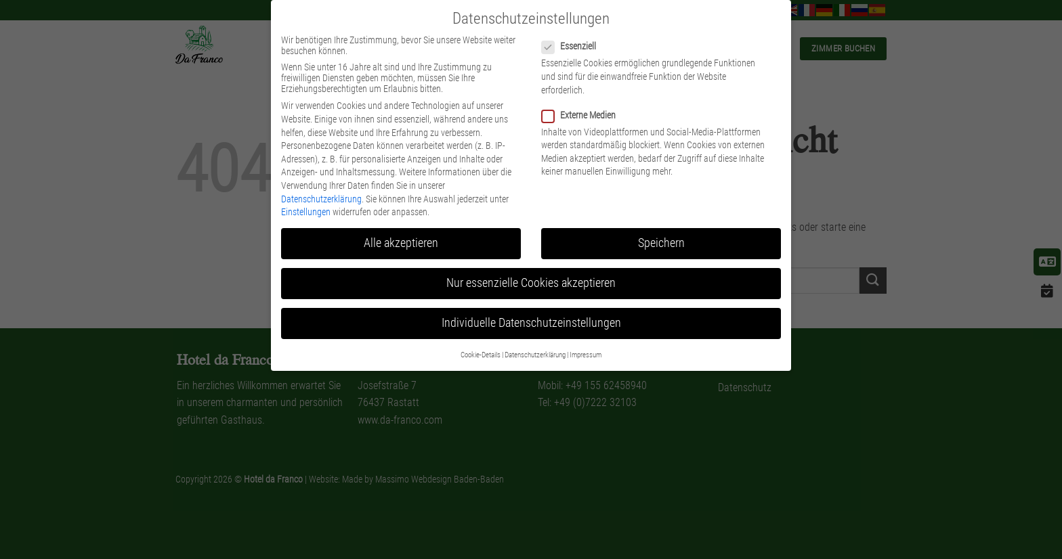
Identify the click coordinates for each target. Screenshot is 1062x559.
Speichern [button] (661, 243)
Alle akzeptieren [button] (401, 243)
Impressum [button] (585, 355)
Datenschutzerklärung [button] (535, 355)
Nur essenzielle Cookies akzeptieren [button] (531, 283)
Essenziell (574, 46)
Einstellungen (306, 211)
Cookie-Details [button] (481, 355)
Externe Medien (584, 115)
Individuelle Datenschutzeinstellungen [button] (531, 323)
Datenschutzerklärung (321, 199)
